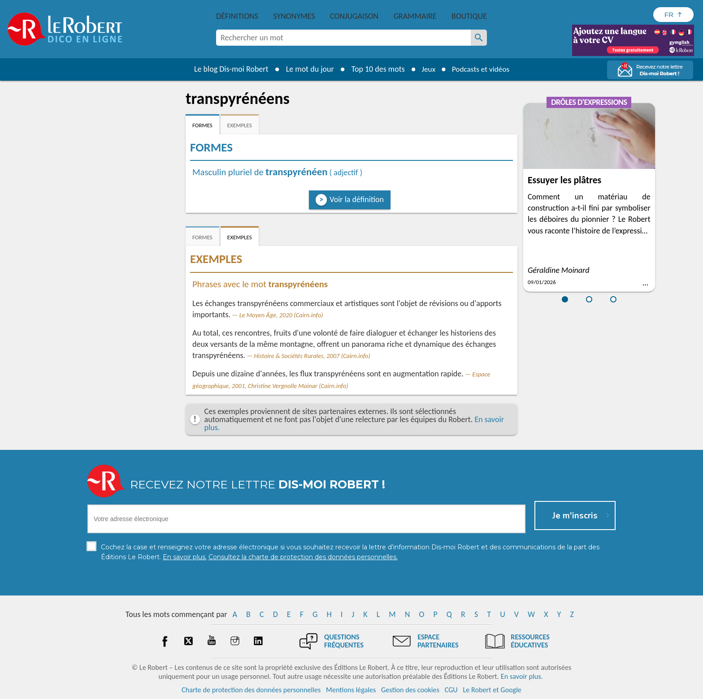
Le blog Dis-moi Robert (228, 69)
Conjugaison (354, 16)
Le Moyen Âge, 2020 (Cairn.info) (281, 315)
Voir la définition (357, 199)
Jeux (427, 69)
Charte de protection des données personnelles (251, 690)
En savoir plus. (522, 676)
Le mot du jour (307, 69)
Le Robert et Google (492, 690)
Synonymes (294, 16)
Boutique (469, 16)
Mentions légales (351, 690)
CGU (451, 690)
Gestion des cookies (410, 690)
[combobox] (343, 38)
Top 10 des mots (375, 69)
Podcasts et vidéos (481, 69)
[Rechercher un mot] (479, 38)
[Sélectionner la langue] (673, 14)
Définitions (237, 16)
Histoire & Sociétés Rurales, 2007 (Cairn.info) (312, 356)
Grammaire (415, 16)
